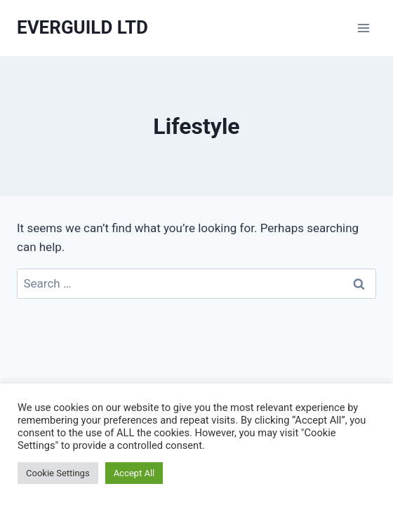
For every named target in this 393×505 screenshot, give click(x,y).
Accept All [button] (134, 473)
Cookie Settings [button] (58, 473)
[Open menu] (363, 28)
